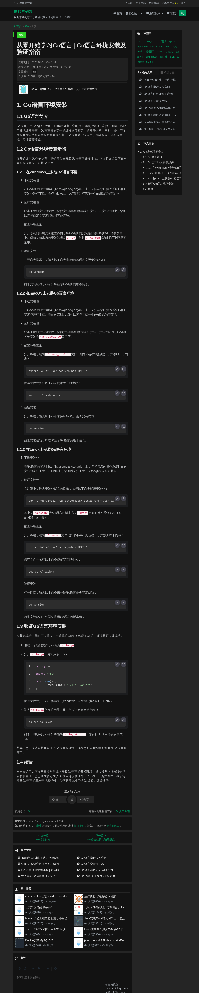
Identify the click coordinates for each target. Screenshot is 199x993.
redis (141, 51)
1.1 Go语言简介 (152, 157)
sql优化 (163, 56)
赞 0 (54, 66)
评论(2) (107, 901)
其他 (175, 46)
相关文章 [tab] (145, 72)
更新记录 (79, 971)
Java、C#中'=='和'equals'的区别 (45, 929)
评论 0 (65, 66)
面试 (164, 41)
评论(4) (49, 923)
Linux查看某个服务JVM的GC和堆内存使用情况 (113, 929)
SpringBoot (152, 56)
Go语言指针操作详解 (92, 857)
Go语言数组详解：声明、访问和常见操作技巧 (47, 863)
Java (140, 42)
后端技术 (154, 13)
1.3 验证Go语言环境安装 (157, 183)
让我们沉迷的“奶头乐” (38, 907)
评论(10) (50, 901)
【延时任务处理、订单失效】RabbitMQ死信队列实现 (117, 907)
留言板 (129, 3)
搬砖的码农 (23, 11)
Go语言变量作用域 (90, 863)
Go (27, 26)
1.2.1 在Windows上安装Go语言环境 (162, 167)
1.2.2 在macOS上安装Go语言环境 (162, 173)
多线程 (170, 51)
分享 (84, 799)
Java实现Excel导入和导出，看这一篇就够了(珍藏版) (116, 918)
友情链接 (154, 3)
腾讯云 (68, 978)
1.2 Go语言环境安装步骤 (157, 162)
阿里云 (58, 978)
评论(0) (48, 912)
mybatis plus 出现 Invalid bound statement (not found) (58, 896)
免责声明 (106, 971)
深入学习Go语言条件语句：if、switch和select (47, 876)
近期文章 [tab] (167, 72)
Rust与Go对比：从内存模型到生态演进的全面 (48, 857)
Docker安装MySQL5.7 (39, 940)
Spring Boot (143, 47)
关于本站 (140, 3)
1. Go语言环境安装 (151, 151)
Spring (172, 41)
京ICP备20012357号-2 (84, 978)
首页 (117, 13)
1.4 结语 (147, 189)
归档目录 (93, 971)
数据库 (150, 51)
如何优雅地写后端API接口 (100, 896)
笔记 (171, 13)
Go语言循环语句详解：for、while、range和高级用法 (111, 870)
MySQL (149, 41)
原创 (21, 34)
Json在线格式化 (23, 3)
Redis (160, 51)
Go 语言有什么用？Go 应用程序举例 (101, 876)
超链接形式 (80, 825)
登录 (183, 3)
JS (178, 57)
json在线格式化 (53, 971)
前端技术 (134, 13)
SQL (172, 56)
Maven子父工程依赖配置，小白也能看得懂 (52, 918)
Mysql (154, 46)
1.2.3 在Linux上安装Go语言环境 (162, 178)
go (34, 71)
